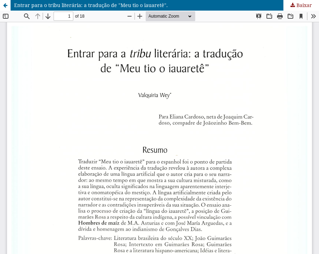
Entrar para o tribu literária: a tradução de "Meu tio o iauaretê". (91, 5)
